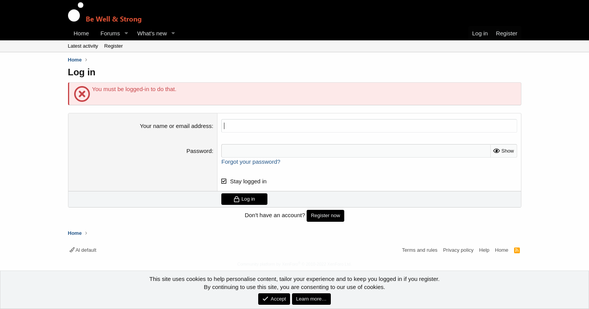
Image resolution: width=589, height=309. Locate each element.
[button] (126, 33)
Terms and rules (419, 250)
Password (199, 151)
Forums (110, 33)
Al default (83, 250)
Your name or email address (176, 126)
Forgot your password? (250, 161)
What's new (152, 33)
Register (113, 46)
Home (81, 33)
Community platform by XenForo (294, 264)
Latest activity (83, 46)
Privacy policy (458, 250)
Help (484, 250)
